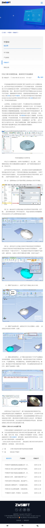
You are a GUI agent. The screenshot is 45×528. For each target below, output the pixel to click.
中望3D (9, 32)
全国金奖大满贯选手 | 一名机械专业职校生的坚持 (16, 485)
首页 (4, 32)
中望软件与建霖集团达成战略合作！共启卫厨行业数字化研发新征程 (16, 465)
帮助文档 (6, 67)
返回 (40, 77)
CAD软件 (14, 437)
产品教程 (6, 57)
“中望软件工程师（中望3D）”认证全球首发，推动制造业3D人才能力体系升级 (16, 493)
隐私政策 (26, 520)
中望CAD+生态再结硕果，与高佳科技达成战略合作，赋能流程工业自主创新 (16, 489)
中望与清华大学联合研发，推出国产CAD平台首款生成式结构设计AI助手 (16, 481)
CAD (8, 95)
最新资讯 (8, 458)
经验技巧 (15, 32)
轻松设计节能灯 (14, 452)
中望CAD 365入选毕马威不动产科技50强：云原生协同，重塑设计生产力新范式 (16, 469)
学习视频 (6, 52)
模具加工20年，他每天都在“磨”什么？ (15, 477)
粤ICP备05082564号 (12, 517)
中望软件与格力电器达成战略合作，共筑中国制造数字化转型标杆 (16, 473)
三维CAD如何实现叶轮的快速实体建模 (21, 449)
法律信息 (18, 520)
